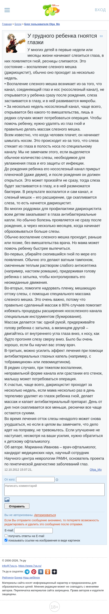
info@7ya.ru (9, 565)
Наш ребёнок (31, 577)
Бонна (18, 577)
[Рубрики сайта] (7, 10)
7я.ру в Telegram (27, 571)
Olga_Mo (96, 469)
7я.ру (54, 571)
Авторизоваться (45, 515)
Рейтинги (8, 577)
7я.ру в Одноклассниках (47, 571)
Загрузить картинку (6, 499)
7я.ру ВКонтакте (40, 571)
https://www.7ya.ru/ (30, 565)
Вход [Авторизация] (100, 9)
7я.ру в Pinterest (33, 571)
